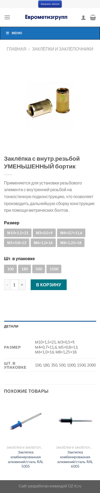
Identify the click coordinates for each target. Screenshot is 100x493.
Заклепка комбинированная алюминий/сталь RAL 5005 (25, 459)
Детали (11, 326)
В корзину (48, 284)
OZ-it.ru (74, 486)
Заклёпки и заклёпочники (62, 48)
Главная (16, 48)
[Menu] (7, 17)
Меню (14, 33)
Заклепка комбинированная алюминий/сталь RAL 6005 (75, 459)
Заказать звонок (50, 3)
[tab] (50, 326)
